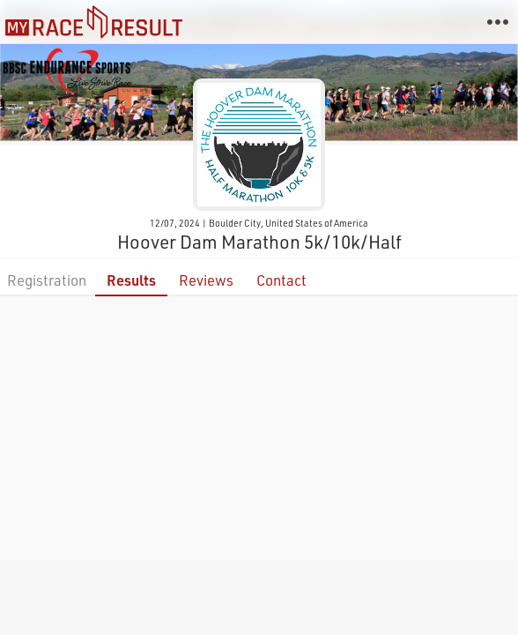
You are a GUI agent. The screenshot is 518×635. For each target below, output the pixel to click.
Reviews (206, 280)
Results (131, 280)
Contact (281, 280)
